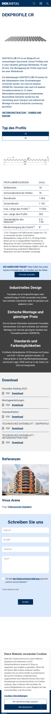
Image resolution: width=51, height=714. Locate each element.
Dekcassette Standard (19, 507)
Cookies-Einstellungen (15, 696)
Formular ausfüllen (27, 274)
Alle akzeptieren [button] (25, 707)
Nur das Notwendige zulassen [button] (25, 702)
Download (17, 393)
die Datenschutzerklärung (26, 578)
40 (25, 138)
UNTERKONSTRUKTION (14, 112)
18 (25, 134)
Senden (25, 602)
